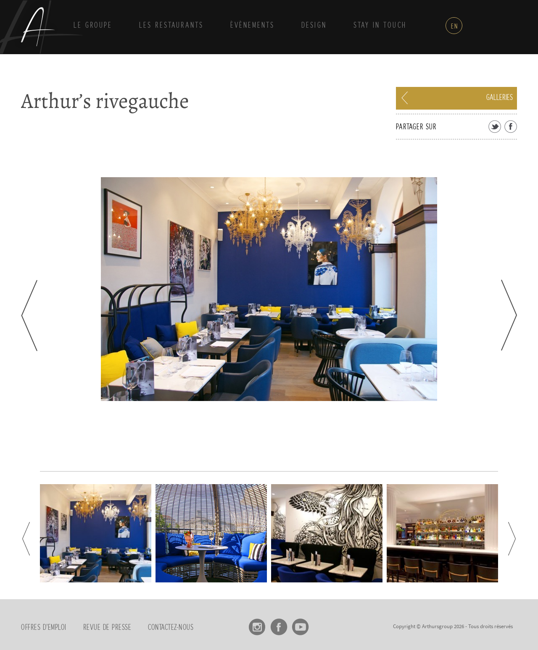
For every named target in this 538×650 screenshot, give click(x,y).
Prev (29, 315)
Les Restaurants (171, 25)
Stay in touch (379, 25)
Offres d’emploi (43, 628)
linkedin (321, 624)
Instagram (257, 624)
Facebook (279, 624)
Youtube (300, 624)
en (454, 26)
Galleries (499, 98)
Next (509, 315)
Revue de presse (107, 628)
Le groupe (93, 25)
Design (314, 25)
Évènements (252, 25)
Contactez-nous (170, 628)
